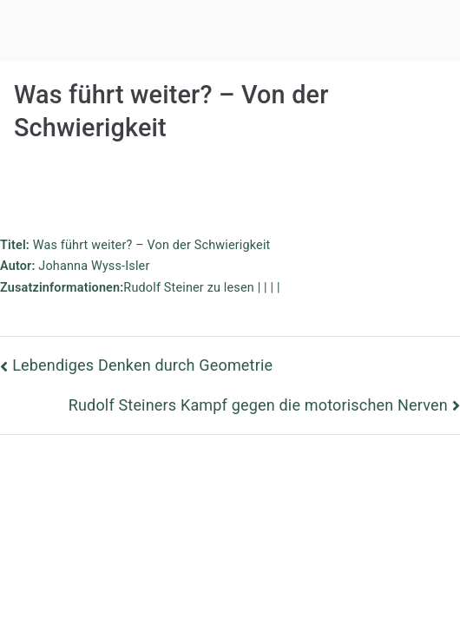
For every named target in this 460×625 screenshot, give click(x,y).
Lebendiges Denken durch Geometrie (142, 365)
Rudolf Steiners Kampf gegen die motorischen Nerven (258, 405)
